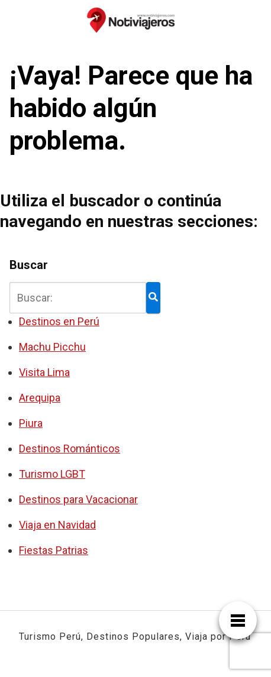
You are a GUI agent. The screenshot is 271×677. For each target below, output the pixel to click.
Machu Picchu (52, 347)
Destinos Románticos (69, 448)
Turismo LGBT (52, 474)
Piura (31, 423)
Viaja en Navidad (57, 525)
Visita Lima (44, 372)
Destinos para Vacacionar (78, 499)
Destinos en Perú (59, 321)
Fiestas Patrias (53, 550)
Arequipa (39, 397)
